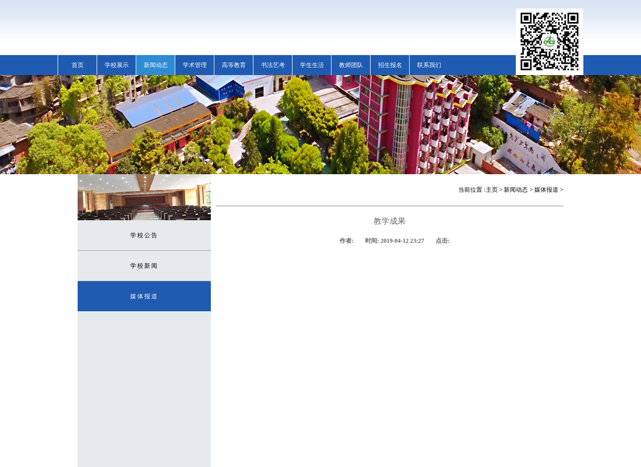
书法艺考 (273, 65)
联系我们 (429, 65)
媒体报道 (144, 296)
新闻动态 (156, 65)
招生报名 (390, 65)
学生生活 (312, 65)
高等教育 (234, 65)
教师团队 (351, 65)
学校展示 (117, 65)
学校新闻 (144, 265)
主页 (492, 189)
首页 (78, 65)
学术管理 (195, 65)
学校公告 (144, 235)
